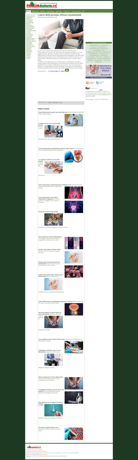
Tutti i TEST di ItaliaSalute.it (99, 77)
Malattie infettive (31, 38)
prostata (49, 102)
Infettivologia (103, 53)
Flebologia (29, 29)
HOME (28, 11)
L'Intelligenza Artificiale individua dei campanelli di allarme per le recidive (49, 239)
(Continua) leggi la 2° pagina (56, 71)
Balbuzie (28, 18)
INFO (83, 11)
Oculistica (29, 43)
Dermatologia (30, 22)
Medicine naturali (31, 41)
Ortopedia (29, 47)
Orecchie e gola (30, 46)
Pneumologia (98, 60)
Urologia (28, 57)
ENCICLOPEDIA (75, 11)
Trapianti (28, 54)
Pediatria (28, 49)
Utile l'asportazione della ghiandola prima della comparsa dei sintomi (60, 186)
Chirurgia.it (29, 21)
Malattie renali (30, 40)
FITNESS (42, 11)
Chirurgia (94, 47)
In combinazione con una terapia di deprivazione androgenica (61, 149)
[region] (61, 86)
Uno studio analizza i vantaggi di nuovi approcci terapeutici (48, 200)
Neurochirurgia (94, 55)
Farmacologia (30, 28)
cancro (60, 102)
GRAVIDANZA (50, 11)
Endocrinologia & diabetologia (98, 48)
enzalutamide (55, 102)
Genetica (28, 32)
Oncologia (99, 57)
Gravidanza (29, 36)
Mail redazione (43, 454)
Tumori (28, 55)
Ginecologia (29, 34)
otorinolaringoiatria (103, 58)
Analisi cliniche (30, 16)
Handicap (28, 37)
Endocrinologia (30, 26)
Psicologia (29, 51)
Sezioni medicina (31, 14)
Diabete (28, 24)
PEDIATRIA (59, 11)
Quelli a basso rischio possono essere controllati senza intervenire (48, 379)
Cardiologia (29, 20)
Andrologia (29, 17)
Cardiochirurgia (94, 45)
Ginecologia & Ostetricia (94, 52)
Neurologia (29, 42)
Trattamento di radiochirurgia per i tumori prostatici (53, 227)
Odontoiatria (29, 45)
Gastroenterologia (31, 30)
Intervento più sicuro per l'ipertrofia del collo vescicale (49, 264)
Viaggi (28, 58)
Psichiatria (29, 50)
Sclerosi (28, 53)
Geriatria (28, 33)
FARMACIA (67, 11)
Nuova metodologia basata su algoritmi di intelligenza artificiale (49, 392)
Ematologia (29, 25)
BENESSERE (35, 11)
